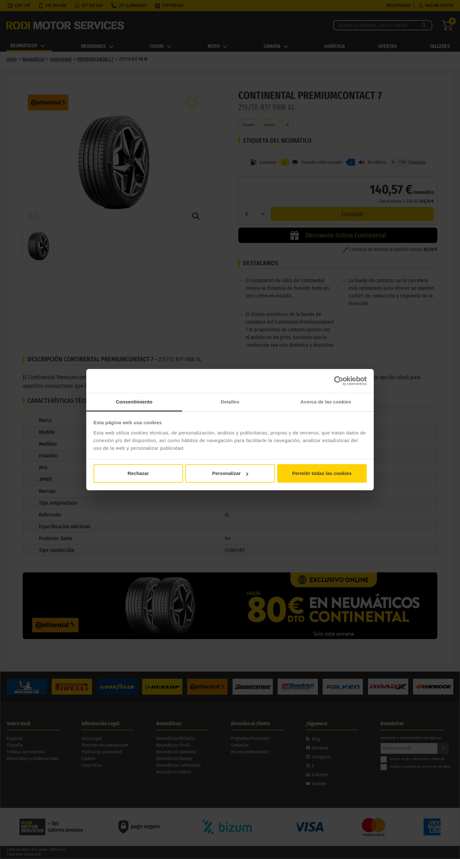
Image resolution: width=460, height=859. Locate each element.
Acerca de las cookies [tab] (326, 401)
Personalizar (230, 473)
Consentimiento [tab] (134, 401)
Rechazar (138, 473)
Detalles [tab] (230, 401)
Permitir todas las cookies (322, 473)
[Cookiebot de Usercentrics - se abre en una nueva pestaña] (339, 381)
